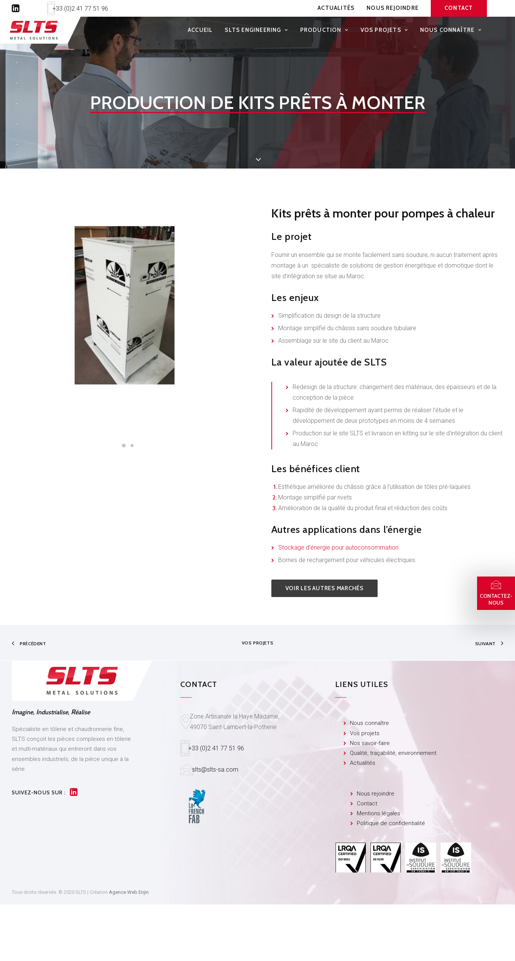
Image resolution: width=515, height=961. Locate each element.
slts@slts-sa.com (215, 770)
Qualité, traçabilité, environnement (393, 753)
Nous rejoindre (393, 8)
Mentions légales (378, 813)
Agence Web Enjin (129, 892)
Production (324, 31)
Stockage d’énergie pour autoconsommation (338, 547)
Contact (367, 803)
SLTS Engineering (256, 31)
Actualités (336, 8)
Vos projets (384, 31)
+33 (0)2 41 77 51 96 (80, 8)
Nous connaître (451, 31)
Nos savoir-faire (370, 743)
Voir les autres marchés (324, 588)
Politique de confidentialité (391, 823)
